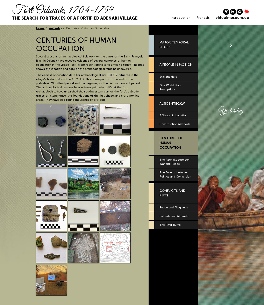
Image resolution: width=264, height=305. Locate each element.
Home (40, 28)
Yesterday (55, 28)
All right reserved (68, 301)
